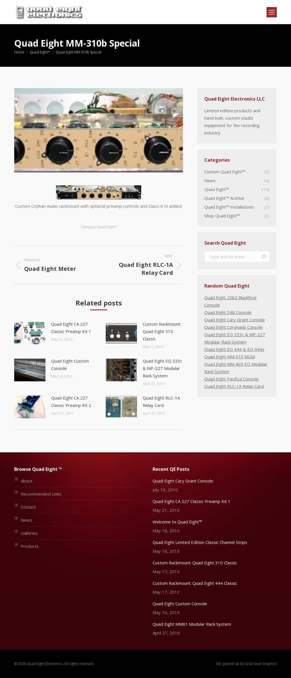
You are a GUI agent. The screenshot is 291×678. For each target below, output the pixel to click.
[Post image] (29, 333)
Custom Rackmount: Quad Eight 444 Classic (195, 583)
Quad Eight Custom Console (70, 364)
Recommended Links (41, 494)
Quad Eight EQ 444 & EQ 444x (234, 349)
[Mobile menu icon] (272, 12)
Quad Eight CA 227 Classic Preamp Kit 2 (71, 401)
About (26, 481)
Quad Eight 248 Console (227, 312)
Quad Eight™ (107, 226)
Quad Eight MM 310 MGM (229, 356)
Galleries (29, 533)
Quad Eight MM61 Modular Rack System (192, 624)
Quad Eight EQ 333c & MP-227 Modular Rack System (162, 368)
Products (30, 546)
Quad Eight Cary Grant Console (234, 320)
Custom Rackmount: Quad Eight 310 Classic (162, 331)
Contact (28, 507)
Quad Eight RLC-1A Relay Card (161, 401)
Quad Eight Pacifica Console (231, 379)
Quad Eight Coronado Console (233, 327)
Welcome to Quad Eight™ (177, 522)
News (26, 520)
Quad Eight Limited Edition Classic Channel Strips (200, 542)
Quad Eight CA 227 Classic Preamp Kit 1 (71, 327)
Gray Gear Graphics (261, 663)
